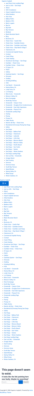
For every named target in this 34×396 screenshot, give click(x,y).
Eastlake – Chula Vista (13, 63)
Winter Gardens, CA (11, 176)
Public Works (10, 120)
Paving (8, 116)
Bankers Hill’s (10, 21)
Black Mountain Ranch (12, 34)
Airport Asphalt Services (13, 12)
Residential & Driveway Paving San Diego (18, 125)
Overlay (8, 114)
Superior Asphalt (7, 1)
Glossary (8, 76)
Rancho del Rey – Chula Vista (15, 123)
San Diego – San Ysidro (13, 147)
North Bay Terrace (11, 100)
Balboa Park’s (10, 19)
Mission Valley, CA (11, 96)
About (7, 8)
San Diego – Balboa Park (13, 131)
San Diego (9, 129)
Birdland (8, 32)
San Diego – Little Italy (13, 138)
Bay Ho (8, 25)
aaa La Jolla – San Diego (13, 5)
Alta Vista (9, 16)
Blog (7, 36)
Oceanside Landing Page (13, 111)
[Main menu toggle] (4, 183)
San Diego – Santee (12, 149)
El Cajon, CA (9, 67)
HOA (7, 83)
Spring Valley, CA (11, 171)
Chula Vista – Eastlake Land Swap (16, 45)
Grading (8, 78)
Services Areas (10, 165)
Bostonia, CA (10, 38)
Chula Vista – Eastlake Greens (15, 43)
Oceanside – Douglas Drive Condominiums (19, 105)
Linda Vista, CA (10, 89)
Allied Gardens (10, 14)
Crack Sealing (10, 58)
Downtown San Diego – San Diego (16, 61)
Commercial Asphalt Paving (14, 52)
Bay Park (8, 27)
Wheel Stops (9, 173)
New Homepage (11, 98)
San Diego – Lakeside (12, 136)
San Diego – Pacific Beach (14, 145)
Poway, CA (9, 118)
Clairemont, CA (10, 50)
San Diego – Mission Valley (14, 142)
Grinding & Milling (11, 81)
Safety (8, 127)
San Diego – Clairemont (13, 134)
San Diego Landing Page (13, 153)
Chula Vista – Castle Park (13, 41)
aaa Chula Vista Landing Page (15, 3)
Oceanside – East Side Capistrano (16, 107)
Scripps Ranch (10, 158)
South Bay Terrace (11, 167)
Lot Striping (9, 92)
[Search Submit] (20, 382)
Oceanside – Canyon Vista (14, 103)
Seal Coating (10, 160)
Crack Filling (9, 56)
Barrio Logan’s (10, 23)
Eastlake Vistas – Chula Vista (15, 65)
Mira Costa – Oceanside (13, 94)
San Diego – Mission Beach (14, 140)
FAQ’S (7, 69)
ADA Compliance (11, 10)
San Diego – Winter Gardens (14, 151)
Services (8, 162)
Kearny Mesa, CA (11, 87)
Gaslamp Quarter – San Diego (15, 74)
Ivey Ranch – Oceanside (13, 85)
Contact (8, 54)
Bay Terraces (10, 30)
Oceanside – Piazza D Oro (13, 109)
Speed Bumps (10, 169)
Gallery (8, 72)
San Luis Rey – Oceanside (13, 156)
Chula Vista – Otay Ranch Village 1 (16, 47)
